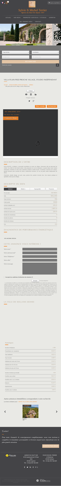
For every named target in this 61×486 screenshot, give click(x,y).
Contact (38, 21)
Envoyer (35, 280)
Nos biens (16, 17)
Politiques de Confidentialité (25, 295)
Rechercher (30, 62)
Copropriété (37, 189)
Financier (51, 189)
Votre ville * (7, 260)
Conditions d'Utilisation (38, 295)
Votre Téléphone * (9, 256)
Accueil (7, 17)
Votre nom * (7, 249)
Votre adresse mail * (10, 253)
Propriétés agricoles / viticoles (35, 17)
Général (10, 189)
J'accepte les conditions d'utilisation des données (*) (19, 277)
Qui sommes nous (25, 21)
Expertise (53, 17)
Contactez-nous (50, 446)
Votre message (8, 264)
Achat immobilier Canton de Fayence (18, 85)
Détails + (23, 189)
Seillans (31, 85)
